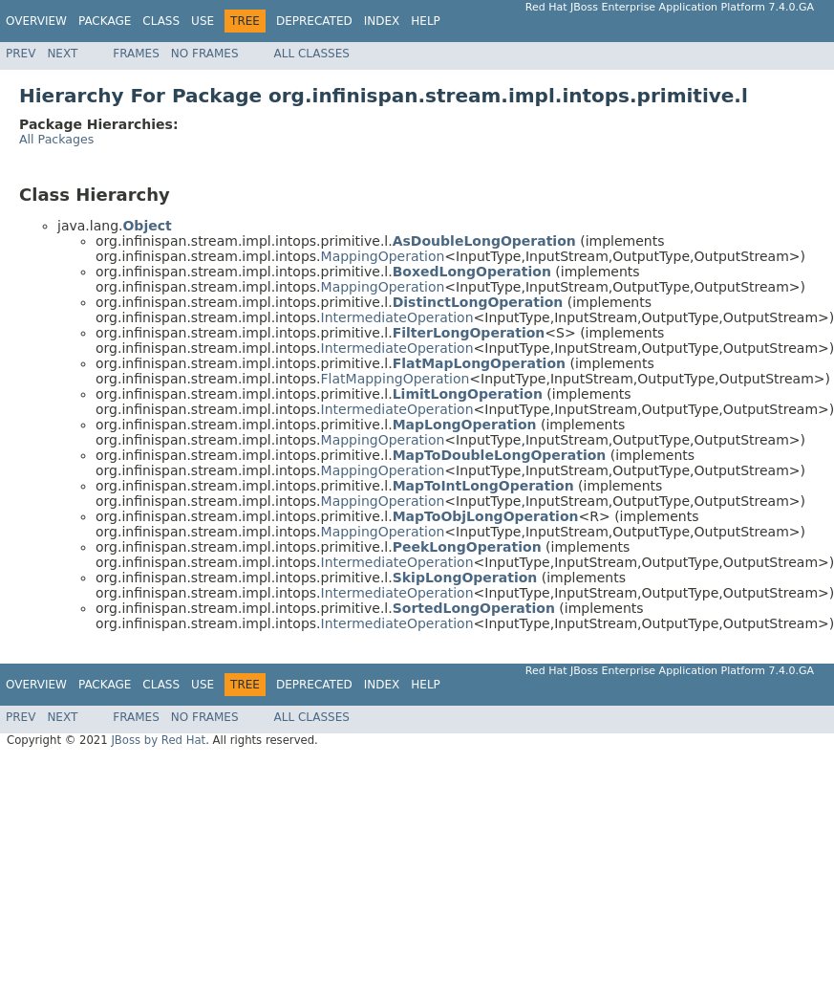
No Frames (205, 53)
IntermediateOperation (397, 317)
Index (382, 21)
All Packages (56, 139)
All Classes (312, 53)
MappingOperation (383, 256)
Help (425, 21)
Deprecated (314, 21)
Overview (36, 21)
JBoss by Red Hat (158, 740)
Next (62, 53)
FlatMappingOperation (395, 378)
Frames (136, 53)
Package (104, 21)
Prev (20, 53)
